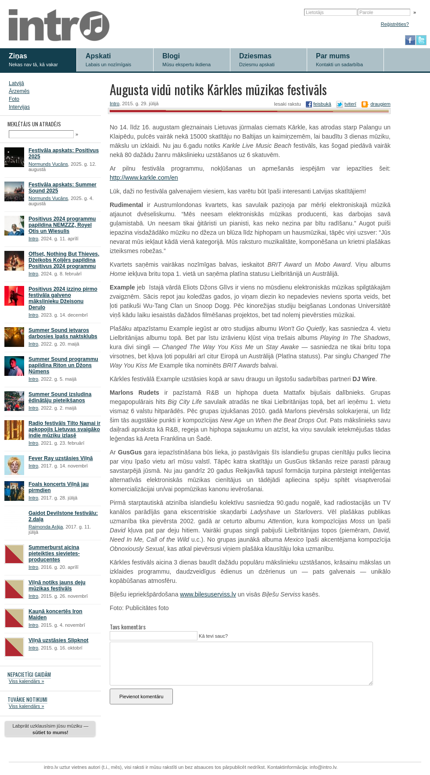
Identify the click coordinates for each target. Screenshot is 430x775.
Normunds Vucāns (48, 164)
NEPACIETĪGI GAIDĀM (29, 674)
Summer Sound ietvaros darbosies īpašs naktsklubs (63, 333)
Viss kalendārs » (26, 681)
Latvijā (16, 83)
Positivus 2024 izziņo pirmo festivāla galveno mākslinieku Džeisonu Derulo (63, 298)
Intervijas (19, 107)
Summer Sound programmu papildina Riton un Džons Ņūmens (63, 365)
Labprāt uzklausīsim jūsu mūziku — (50, 729)
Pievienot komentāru (141, 696)
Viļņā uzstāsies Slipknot (59, 640)
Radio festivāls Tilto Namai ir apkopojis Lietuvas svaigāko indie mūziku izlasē (64, 429)
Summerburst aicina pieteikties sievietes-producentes (54, 553)
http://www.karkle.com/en (144, 177)
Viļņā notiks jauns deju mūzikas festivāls (57, 585)
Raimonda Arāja (46, 526)
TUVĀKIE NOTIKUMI (27, 699)
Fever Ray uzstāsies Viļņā (61, 458)
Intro (33, 238)
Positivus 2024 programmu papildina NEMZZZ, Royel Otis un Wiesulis (62, 225)
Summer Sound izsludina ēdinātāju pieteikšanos (60, 397)
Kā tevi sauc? (212, 636)
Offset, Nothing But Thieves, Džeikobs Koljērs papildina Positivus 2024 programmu (64, 260)
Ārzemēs (19, 91)
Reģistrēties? (395, 24)
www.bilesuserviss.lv (208, 594)
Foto (14, 99)
